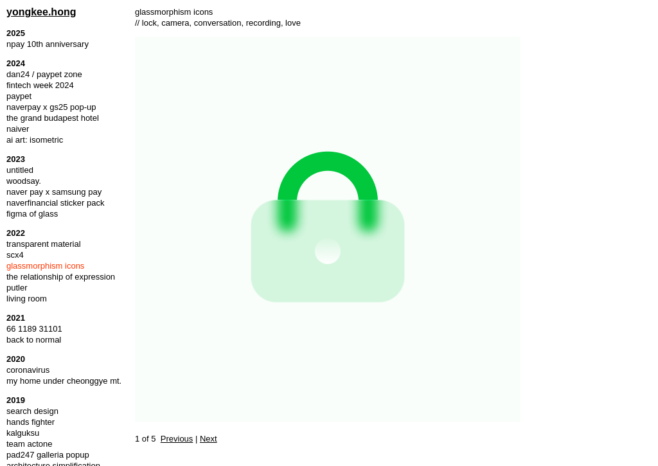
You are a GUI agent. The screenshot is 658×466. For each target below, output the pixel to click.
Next (208, 439)
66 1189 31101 (34, 329)
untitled (19, 170)
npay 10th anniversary (47, 44)
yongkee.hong (41, 11)
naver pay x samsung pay (54, 192)
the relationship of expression (60, 277)
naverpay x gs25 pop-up (51, 107)
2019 (15, 400)
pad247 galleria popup (47, 455)
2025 (15, 33)
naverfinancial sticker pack (55, 203)
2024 (15, 63)
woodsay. (23, 181)
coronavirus (27, 370)
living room (26, 298)
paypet (18, 96)
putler (17, 287)
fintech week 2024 (40, 85)
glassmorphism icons (45, 266)
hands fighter (30, 422)
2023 (15, 159)
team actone (29, 444)
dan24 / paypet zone (44, 74)
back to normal (33, 340)
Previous (177, 439)
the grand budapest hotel (52, 118)
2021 (15, 318)
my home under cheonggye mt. (63, 381)
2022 (15, 233)
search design (32, 411)
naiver (17, 129)
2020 (15, 359)
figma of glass (32, 214)
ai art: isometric (34, 140)
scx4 (15, 255)
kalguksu (22, 433)
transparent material (43, 244)
